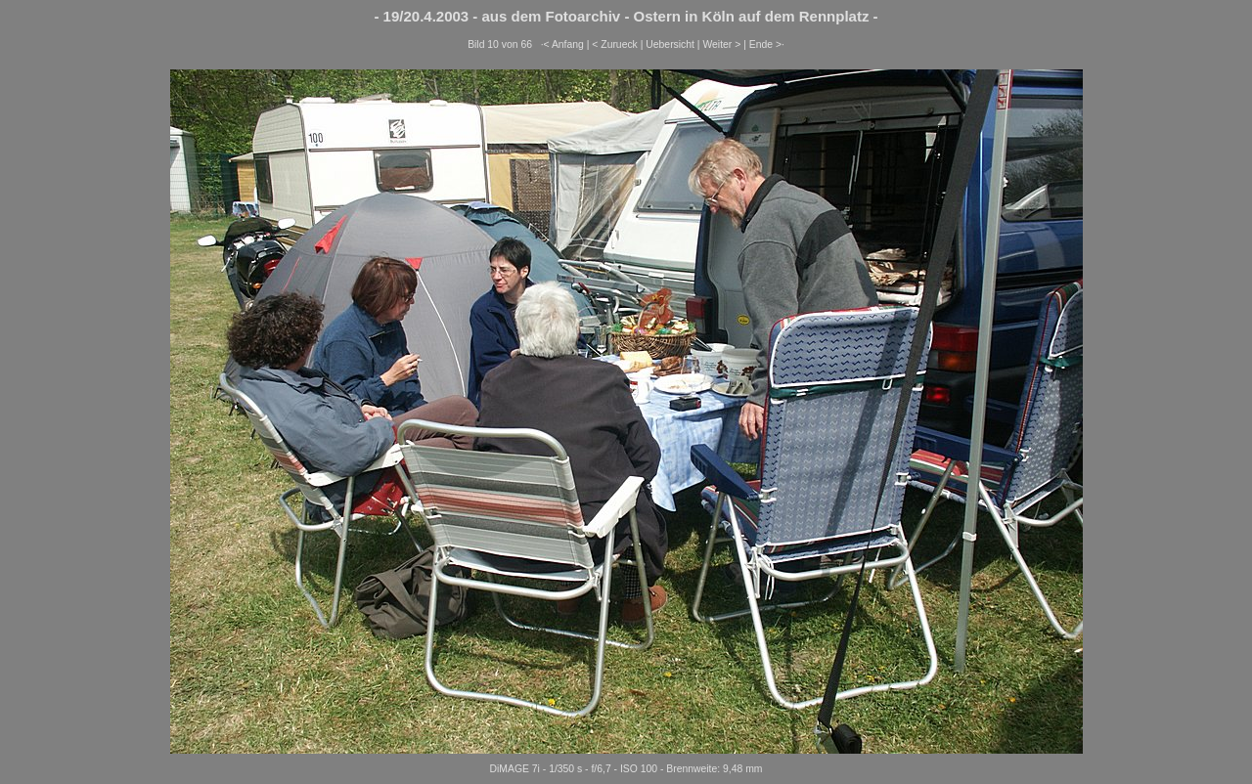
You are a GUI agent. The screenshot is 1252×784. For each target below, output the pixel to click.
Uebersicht (670, 44)
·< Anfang (562, 44)
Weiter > (721, 44)
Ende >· (766, 44)
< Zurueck (615, 44)
